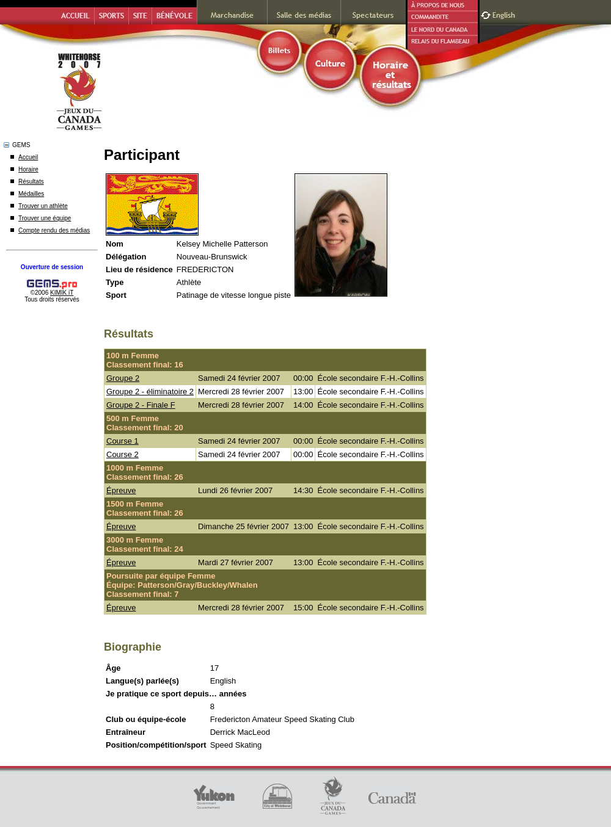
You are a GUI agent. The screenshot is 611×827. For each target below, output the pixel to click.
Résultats (31, 181)
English (505, 13)
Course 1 (122, 441)
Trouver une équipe (44, 218)
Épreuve (121, 490)
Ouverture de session (52, 267)
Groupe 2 (122, 378)
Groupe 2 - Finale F (140, 405)
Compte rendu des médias (54, 230)
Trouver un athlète (43, 206)
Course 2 (122, 454)
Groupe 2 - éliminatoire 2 (150, 391)
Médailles (31, 193)
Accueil (28, 157)
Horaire (28, 169)
